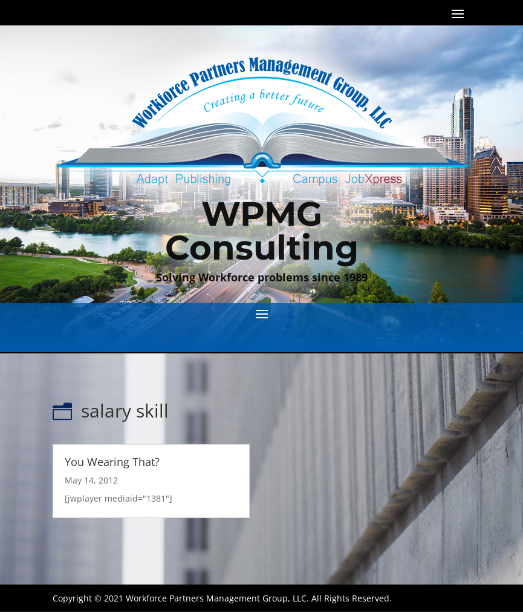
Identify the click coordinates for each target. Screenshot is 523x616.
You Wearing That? (112, 461)
